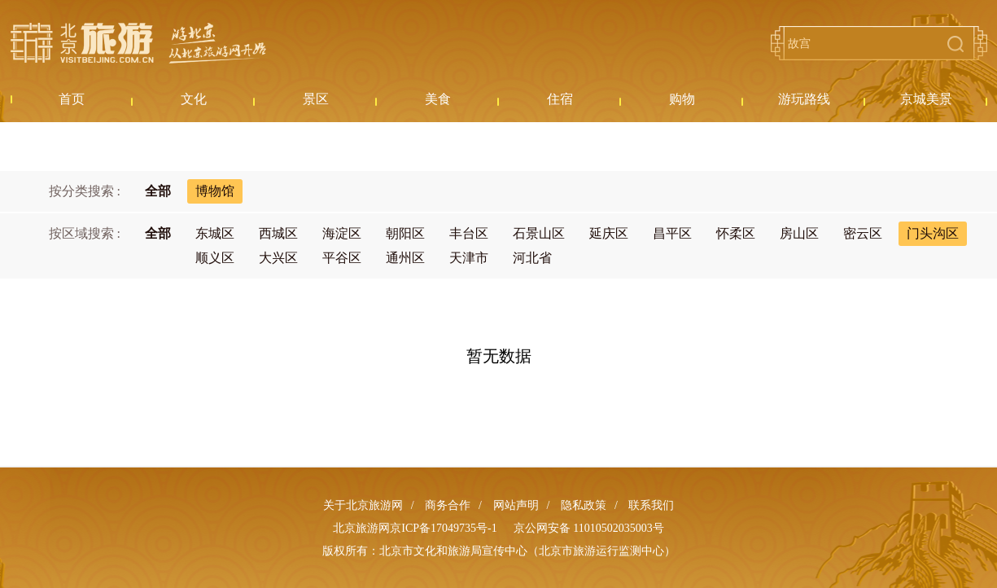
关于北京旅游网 (363, 505)
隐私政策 (583, 505)
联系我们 (651, 505)
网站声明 (516, 505)
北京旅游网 (138, 43)
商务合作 (447, 505)
